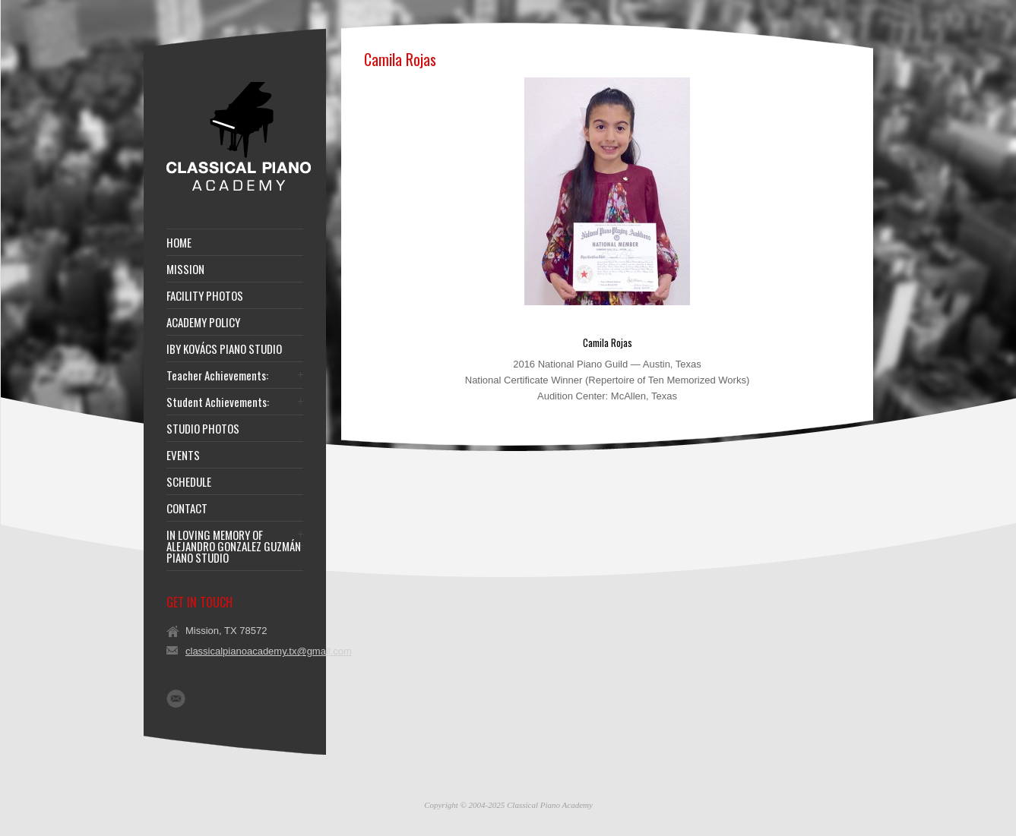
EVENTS (183, 455)
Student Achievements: (217, 402)
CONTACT (186, 508)
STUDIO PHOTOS (202, 428)
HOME (178, 242)
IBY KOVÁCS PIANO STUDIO (224, 349)
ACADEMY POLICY (203, 322)
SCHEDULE (188, 481)
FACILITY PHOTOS (204, 295)
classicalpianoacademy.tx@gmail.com (268, 651)
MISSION (185, 269)
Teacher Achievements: (217, 375)
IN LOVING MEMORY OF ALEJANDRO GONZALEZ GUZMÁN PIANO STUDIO (233, 546)
